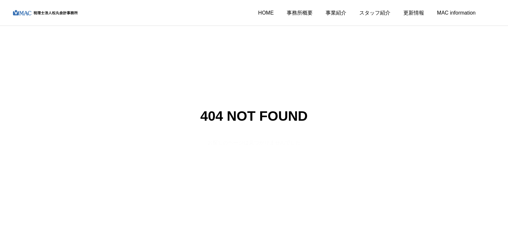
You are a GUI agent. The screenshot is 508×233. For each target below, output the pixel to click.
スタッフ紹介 (374, 13)
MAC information (456, 13)
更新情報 (413, 13)
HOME (266, 13)
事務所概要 (300, 13)
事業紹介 (336, 13)
